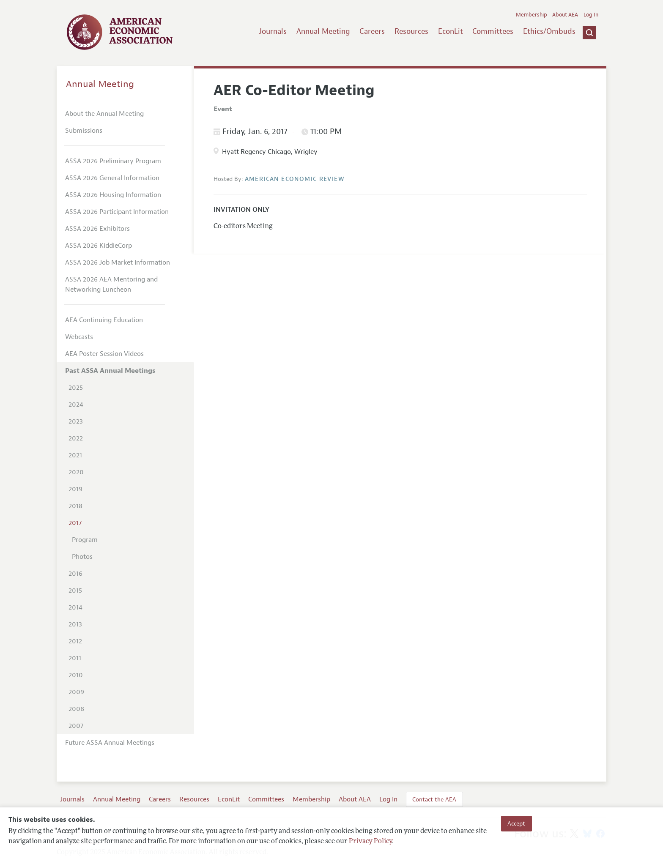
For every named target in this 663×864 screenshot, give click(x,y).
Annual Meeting (323, 31)
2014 (75, 607)
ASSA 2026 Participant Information (117, 212)
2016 (75, 573)
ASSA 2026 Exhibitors (97, 228)
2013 (75, 624)
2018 (75, 506)
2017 (75, 523)
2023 (75, 421)
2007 (75, 726)
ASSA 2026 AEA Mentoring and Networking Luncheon (111, 284)
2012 (75, 641)
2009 (76, 692)
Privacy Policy (370, 841)
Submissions (83, 130)
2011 (74, 658)
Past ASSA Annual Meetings (110, 370)
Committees (492, 31)
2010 (75, 675)
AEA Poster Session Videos (104, 354)
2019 (75, 489)
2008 (76, 709)
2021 (75, 455)
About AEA (565, 14)
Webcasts (79, 337)
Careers (372, 31)
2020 (76, 472)
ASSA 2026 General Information (112, 178)
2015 (75, 590)
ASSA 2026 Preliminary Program (113, 161)
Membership (531, 14)
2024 (75, 404)
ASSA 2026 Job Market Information (117, 262)
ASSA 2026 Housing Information (113, 195)
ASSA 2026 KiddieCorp (98, 245)
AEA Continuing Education (104, 320)
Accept (516, 823)
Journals (273, 31)
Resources (411, 31)
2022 (75, 438)
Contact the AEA (434, 799)
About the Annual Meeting (104, 113)
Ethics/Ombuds (549, 31)
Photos (82, 556)
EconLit (450, 31)
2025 (75, 387)
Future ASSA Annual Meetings (109, 742)
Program (85, 540)
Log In (591, 14)
